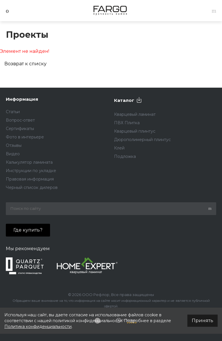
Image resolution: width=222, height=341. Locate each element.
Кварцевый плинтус (134, 131)
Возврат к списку (25, 63)
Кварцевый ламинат (135, 114)
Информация (22, 99)
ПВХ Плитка (127, 122)
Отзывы (14, 145)
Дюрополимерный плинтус (142, 139)
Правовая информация (30, 179)
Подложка (125, 156)
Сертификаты (20, 128)
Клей (119, 148)
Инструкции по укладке (31, 170)
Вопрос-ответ (20, 120)
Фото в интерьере (25, 137)
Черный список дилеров (32, 187)
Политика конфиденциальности (38, 326)
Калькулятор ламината (29, 162)
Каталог (124, 100)
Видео (13, 153)
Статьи (13, 111)
